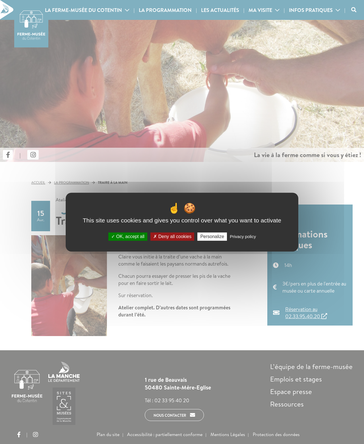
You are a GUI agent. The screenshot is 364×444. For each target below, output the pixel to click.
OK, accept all (127, 236)
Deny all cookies (172, 236)
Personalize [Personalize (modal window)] (212, 236)
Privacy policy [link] (243, 236)
